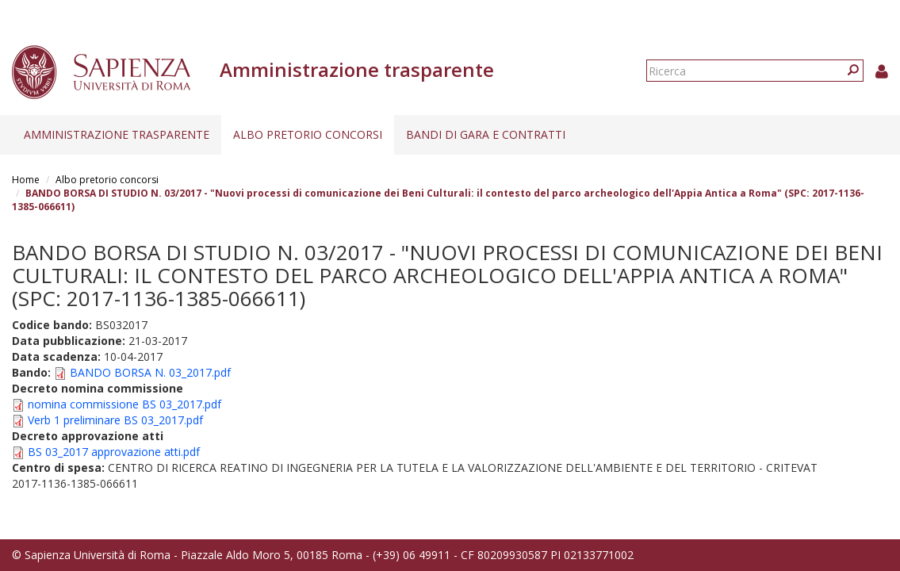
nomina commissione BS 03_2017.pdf (124, 404)
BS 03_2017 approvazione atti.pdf (114, 451)
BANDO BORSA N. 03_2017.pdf (150, 372)
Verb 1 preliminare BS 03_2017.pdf (115, 419)
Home (26, 179)
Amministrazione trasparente (116, 134)
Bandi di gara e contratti (485, 134)
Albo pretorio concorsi (307, 134)
